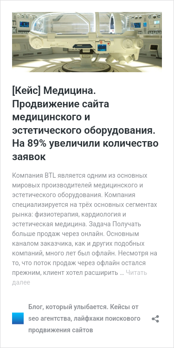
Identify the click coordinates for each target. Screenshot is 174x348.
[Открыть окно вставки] (155, 316)
